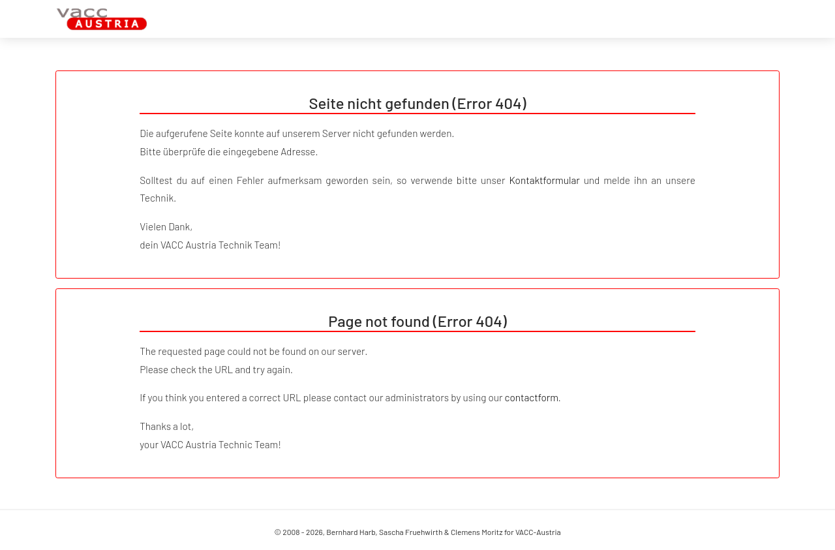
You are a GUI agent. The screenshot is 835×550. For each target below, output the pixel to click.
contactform (531, 397)
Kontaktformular (544, 180)
